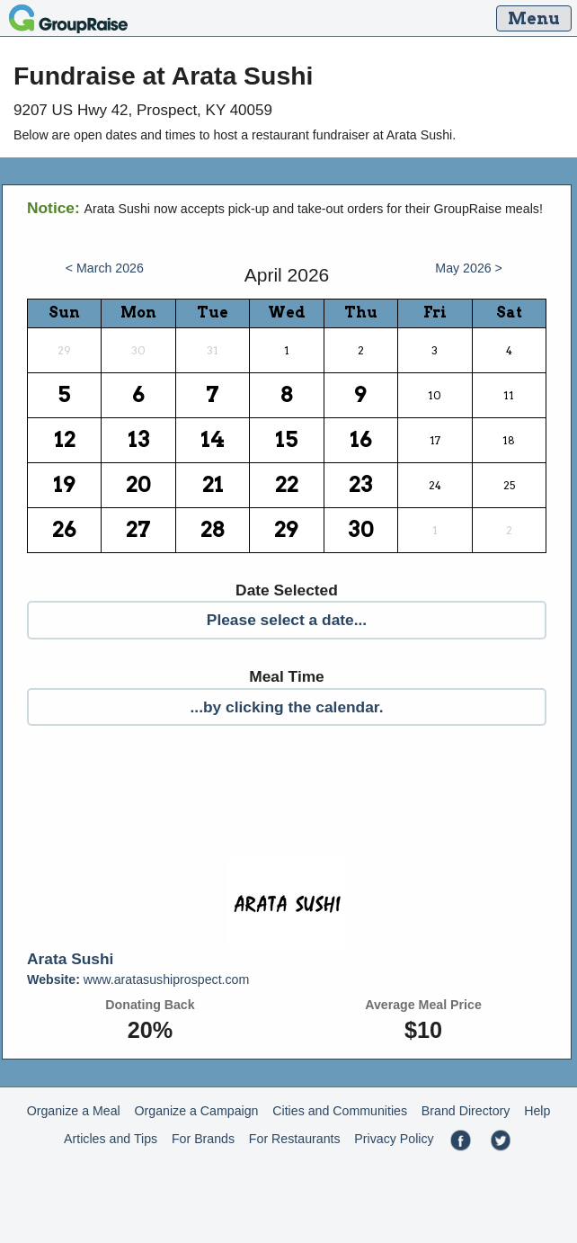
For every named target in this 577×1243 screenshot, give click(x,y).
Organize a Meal (73, 1111)
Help (537, 1111)
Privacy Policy (393, 1138)
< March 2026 (105, 268)
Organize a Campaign (197, 1111)
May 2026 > (468, 268)
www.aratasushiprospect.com (138, 979)
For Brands (203, 1138)
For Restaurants (295, 1138)
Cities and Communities (339, 1111)
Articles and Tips (110, 1138)
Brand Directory (466, 1111)
